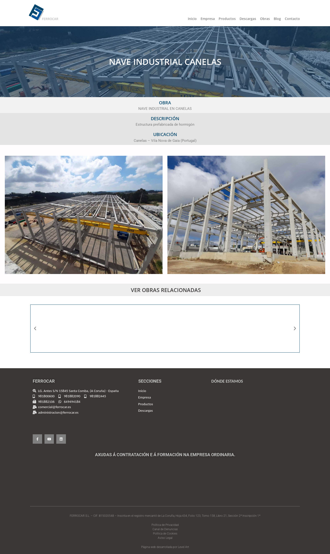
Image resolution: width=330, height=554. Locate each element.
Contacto (292, 18)
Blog (277, 18)
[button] (35, 328)
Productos (227, 18)
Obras (265, 18)
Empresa (208, 18)
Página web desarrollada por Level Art (165, 547)
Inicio (192, 18)
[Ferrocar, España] (254, 415)
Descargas (248, 18)
